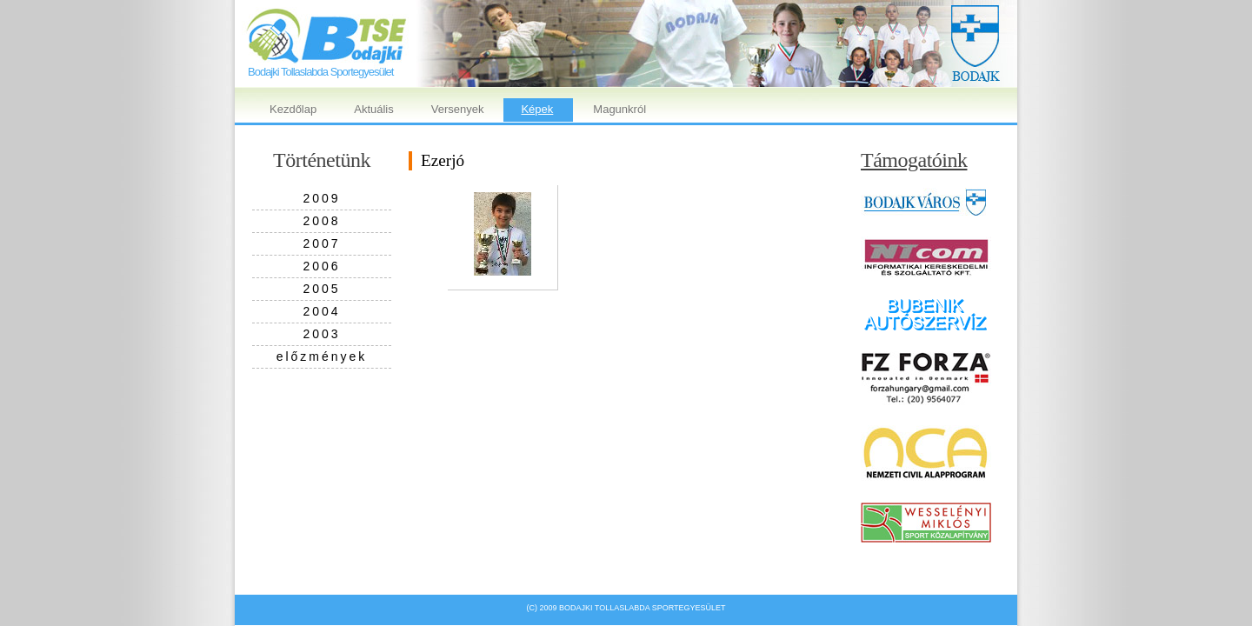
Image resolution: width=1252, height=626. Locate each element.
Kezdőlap (293, 109)
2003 (321, 334)
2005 (321, 289)
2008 (321, 221)
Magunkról (619, 109)
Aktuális (374, 109)
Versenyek (457, 109)
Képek (537, 109)
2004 (321, 311)
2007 (321, 243)
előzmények (322, 356)
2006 (321, 266)
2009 (321, 198)
